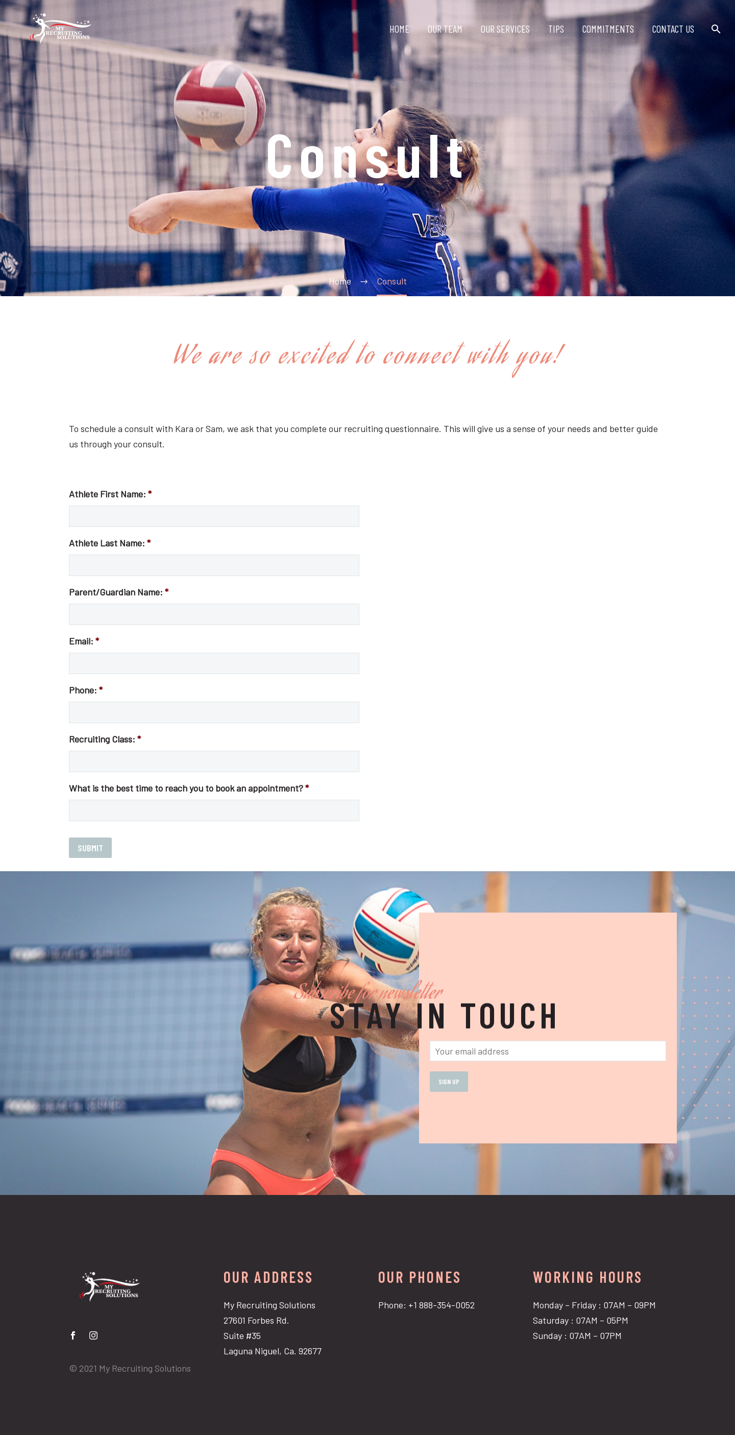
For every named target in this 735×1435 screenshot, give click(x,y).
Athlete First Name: (110, 493)
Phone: (86, 690)
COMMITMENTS (608, 28)
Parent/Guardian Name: (118, 591)
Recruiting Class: (105, 739)
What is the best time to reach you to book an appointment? (189, 788)
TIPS (556, 28)
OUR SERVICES (505, 28)
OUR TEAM (445, 28)
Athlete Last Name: (110, 542)
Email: (84, 641)
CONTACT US (673, 28)
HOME (399, 28)
